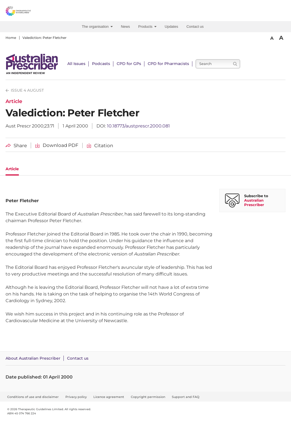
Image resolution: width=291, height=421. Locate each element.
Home (11, 38)
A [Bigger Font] (281, 37)
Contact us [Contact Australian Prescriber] (77, 358)
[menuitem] (98, 26)
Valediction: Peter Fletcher (44, 38)
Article (12, 168)
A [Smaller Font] (272, 38)
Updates (171, 26)
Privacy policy (76, 397)
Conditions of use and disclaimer (33, 397)
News (125, 26)
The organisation (97, 26)
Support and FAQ (185, 397)
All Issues (76, 63)
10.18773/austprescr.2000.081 (138, 126)
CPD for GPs (129, 63)
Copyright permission (148, 397)
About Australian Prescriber (33, 358)
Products (147, 26)
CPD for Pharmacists (168, 63)
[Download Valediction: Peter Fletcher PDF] (56, 145)
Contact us (195, 26)
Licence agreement (108, 397)
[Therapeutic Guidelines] (30, 12)
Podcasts (101, 63)
